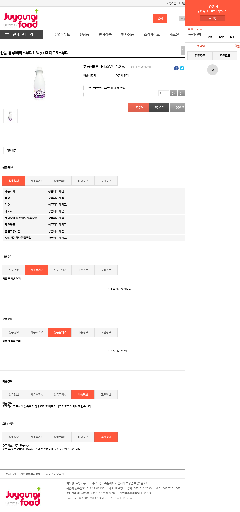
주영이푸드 (62, 34)
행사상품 (127, 34)
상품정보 (14, 180)
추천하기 (179, 107)
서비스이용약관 (55, 474)
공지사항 (194, 34)
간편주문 (200, 55)
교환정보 (106, 180)
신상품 (84, 34)
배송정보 (83, 180)
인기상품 (105, 34)
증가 (173, 93)
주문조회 (225, 55)
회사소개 (11, 474)
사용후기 (37, 180)
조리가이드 (152, 34)
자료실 (174, 34)
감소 (181, 93)
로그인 (212, 18)
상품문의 (60, 180)
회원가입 (171, 3)
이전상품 (11, 150)
